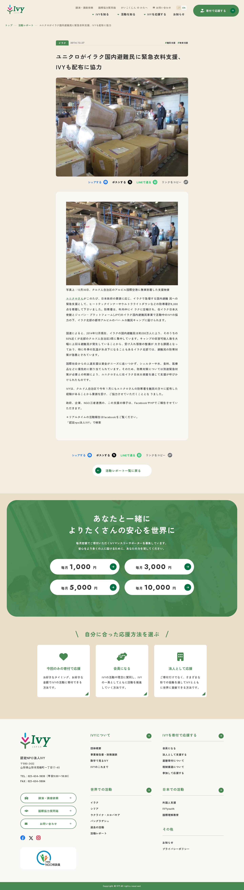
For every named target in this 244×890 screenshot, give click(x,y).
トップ (9, 25)
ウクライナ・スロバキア (105, 815)
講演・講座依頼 (84, 7)
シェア (95, 182)
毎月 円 (79, 567)
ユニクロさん (75, 298)
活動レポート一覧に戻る (123, 470)
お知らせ (179, 14)
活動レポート (26, 25)
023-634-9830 (36, 776)
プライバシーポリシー (175, 849)
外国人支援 (169, 802)
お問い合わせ (163, 7)
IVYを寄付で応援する (179, 735)
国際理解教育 (170, 815)
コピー (172, 182)
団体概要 (95, 748)
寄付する (216, 11)
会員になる (169, 748)
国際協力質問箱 (107, 7)
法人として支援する (174, 754)
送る (144, 182)
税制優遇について (173, 767)
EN (183, 7)
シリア (94, 808)
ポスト (119, 182)
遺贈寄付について (173, 760)
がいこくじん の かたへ (134, 7)
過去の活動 (97, 827)
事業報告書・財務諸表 (103, 754)
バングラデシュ (99, 821)
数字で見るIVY (99, 760)
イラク (94, 802)
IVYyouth (168, 808)
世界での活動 (101, 789)
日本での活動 (173, 789)
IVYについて (100, 735)
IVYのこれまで (99, 767)
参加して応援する (173, 773)
